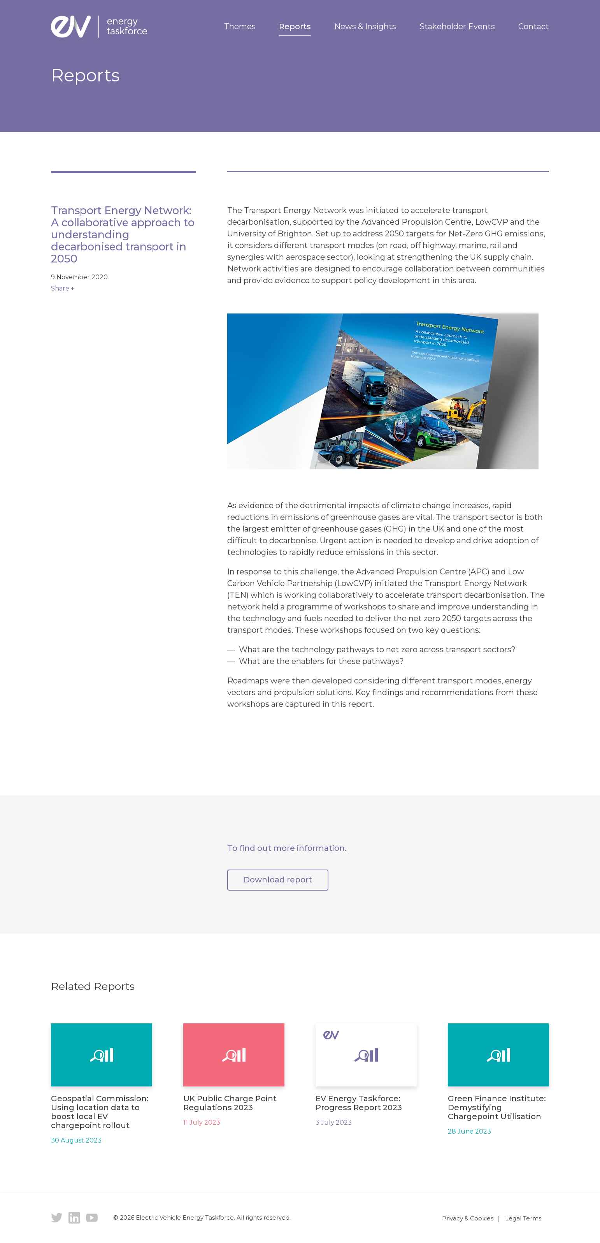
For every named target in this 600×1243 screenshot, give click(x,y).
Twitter (57, 1218)
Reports (295, 26)
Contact (533, 26)
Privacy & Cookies (467, 1218)
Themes (240, 26)
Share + (62, 288)
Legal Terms (523, 1218)
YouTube (92, 1218)
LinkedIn (74, 1218)
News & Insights (365, 26)
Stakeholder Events (457, 26)
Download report (278, 879)
